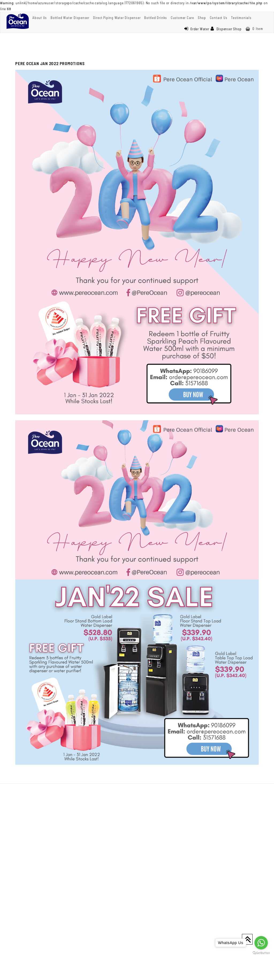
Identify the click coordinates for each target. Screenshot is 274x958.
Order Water (196, 29)
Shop (202, 18)
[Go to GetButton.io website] (261, 952)
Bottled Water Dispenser (70, 18)
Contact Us (218, 18)
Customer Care (182, 18)
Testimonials (241, 18)
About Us (39, 18)
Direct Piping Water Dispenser (117, 18)
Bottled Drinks (155, 18)
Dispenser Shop (226, 29)
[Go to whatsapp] (261, 942)
